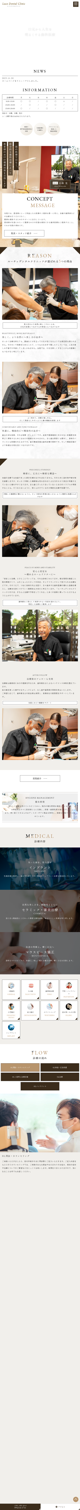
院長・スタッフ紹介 (21, 233)
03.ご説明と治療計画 (20, 1077)
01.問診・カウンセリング (20, 1067)
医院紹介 (37, 778)
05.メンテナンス (40, 1086)
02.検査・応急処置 (60, 1067)
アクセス (60, 1507)
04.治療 (60, 1077)
